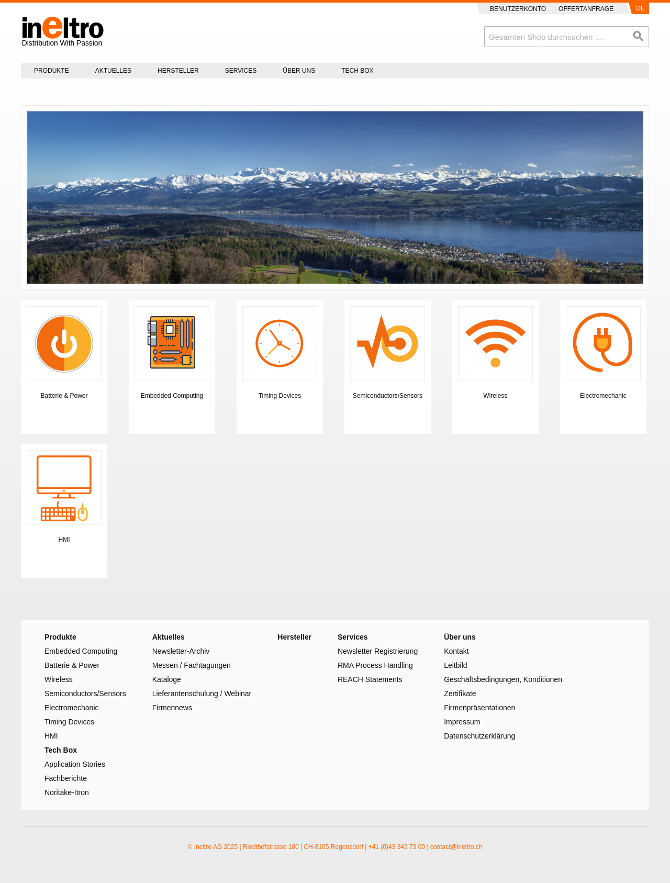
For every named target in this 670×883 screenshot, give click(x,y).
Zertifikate (460, 693)
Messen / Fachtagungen (191, 665)
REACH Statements (370, 679)
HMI (64, 539)
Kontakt (456, 651)
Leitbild (455, 665)
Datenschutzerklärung (479, 736)
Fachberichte (65, 778)
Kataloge (166, 679)
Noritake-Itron (66, 792)
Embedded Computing (172, 395)
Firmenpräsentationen (479, 707)
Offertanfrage (586, 9)
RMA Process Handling (375, 665)
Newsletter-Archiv (181, 651)
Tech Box (357, 70)
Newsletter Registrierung (378, 651)
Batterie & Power (63, 395)
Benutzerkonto (518, 9)
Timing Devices (280, 395)
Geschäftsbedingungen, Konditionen (503, 679)
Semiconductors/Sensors (387, 395)
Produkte (51, 70)
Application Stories (74, 764)
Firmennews (172, 707)
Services (240, 70)
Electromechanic (603, 395)
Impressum (462, 722)
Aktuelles (113, 70)
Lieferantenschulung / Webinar (202, 693)
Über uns (299, 70)
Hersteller (178, 70)
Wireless (495, 395)
